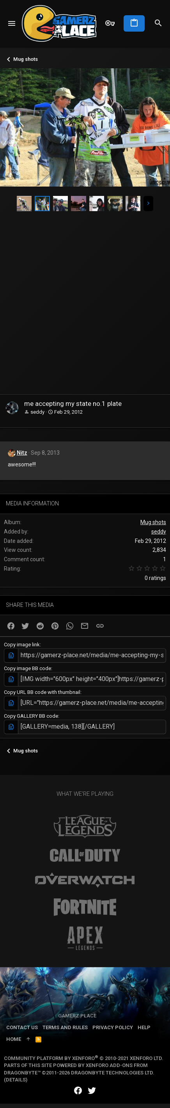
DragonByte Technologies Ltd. (112, 1073)
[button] (12, 23)
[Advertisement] (83, 307)
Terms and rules (65, 1027)
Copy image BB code (27, 668)
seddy (37, 412)
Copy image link (22, 644)
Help (144, 1027)
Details (16, 1080)
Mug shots (153, 522)
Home (13, 1039)
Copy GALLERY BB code (31, 716)
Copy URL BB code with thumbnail (42, 692)
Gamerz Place (77, 1016)
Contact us (22, 1027)
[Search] (158, 23)
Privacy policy (112, 1027)
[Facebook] (78, 1091)
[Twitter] (92, 1091)
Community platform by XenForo (83, 1058)
